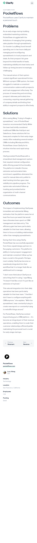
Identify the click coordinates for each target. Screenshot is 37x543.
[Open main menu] (32, 3)
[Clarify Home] (8, 3)
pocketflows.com (9, 366)
